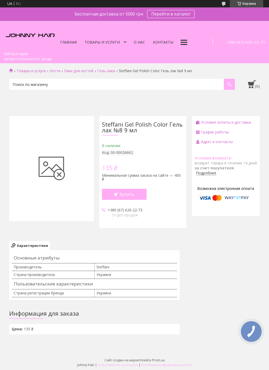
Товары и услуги (102, 42)
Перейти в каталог (170, 14)
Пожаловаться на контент (118, 365)
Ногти (55, 71)
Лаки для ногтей (78, 71)
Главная (68, 42)
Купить (127, 194)
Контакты (163, 42)
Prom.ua (158, 360)
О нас (139, 42)
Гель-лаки (106, 71)
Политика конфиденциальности (166, 365)
